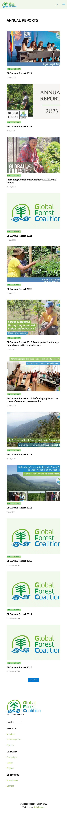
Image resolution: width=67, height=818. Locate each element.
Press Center (12, 780)
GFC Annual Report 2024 (19, 73)
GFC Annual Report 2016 (19, 507)
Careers (10, 745)
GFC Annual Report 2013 (19, 667)
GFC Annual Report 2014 (19, 614)
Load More (33, 680)
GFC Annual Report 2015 (19, 561)
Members (11, 734)
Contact (10, 786)
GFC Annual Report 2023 (19, 126)
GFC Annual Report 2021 (19, 235)
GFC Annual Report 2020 (19, 289)
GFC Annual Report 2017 (19, 454)
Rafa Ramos (39, 807)
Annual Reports (13, 69)
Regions (10, 768)
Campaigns (12, 757)
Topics (10, 763)
